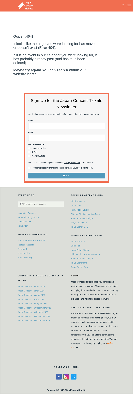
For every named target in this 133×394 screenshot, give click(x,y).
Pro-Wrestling (24, 253)
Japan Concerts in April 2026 (31, 286)
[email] (66, 138)
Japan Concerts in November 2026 (34, 316)
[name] (66, 126)
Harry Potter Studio (80, 210)
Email (30, 132)
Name (31, 120)
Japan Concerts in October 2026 (33, 312)
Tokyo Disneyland (79, 222)
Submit (66, 175)
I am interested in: (36, 144)
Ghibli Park (76, 205)
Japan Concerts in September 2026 (34, 308)
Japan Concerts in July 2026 (31, 299)
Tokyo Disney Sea (79, 227)
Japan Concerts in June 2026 (31, 295)
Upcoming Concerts (27, 213)
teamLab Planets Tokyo (82, 218)
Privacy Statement (72, 162)
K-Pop (34, 152)
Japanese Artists (39, 148)
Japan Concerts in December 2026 (34, 320)
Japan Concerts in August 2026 (32, 303)
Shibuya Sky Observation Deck (85, 214)
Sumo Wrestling (25, 257)
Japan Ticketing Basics (28, 217)
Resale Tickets (24, 221)
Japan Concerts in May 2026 (31, 291)
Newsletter (23, 226)
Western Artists (38, 156)
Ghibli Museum (78, 201)
